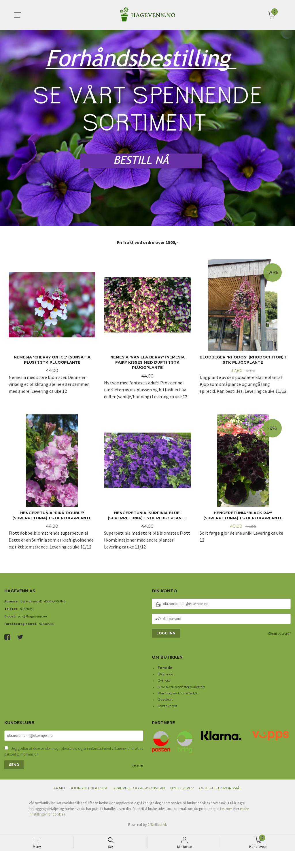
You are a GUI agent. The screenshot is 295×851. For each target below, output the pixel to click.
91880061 (27, 610)
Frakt (59, 790)
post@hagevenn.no (32, 617)
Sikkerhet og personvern (139, 790)
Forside (165, 669)
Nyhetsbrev (182, 790)
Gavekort (165, 700)
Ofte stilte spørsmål (220, 790)
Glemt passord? (279, 634)
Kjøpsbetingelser (89, 790)
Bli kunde (165, 675)
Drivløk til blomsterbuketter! (181, 688)
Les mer (137, 767)
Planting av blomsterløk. (178, 694)
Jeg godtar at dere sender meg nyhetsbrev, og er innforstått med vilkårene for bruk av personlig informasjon (73, 753)
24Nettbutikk (157, 826)
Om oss (164, 681)
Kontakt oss (167, 707)
